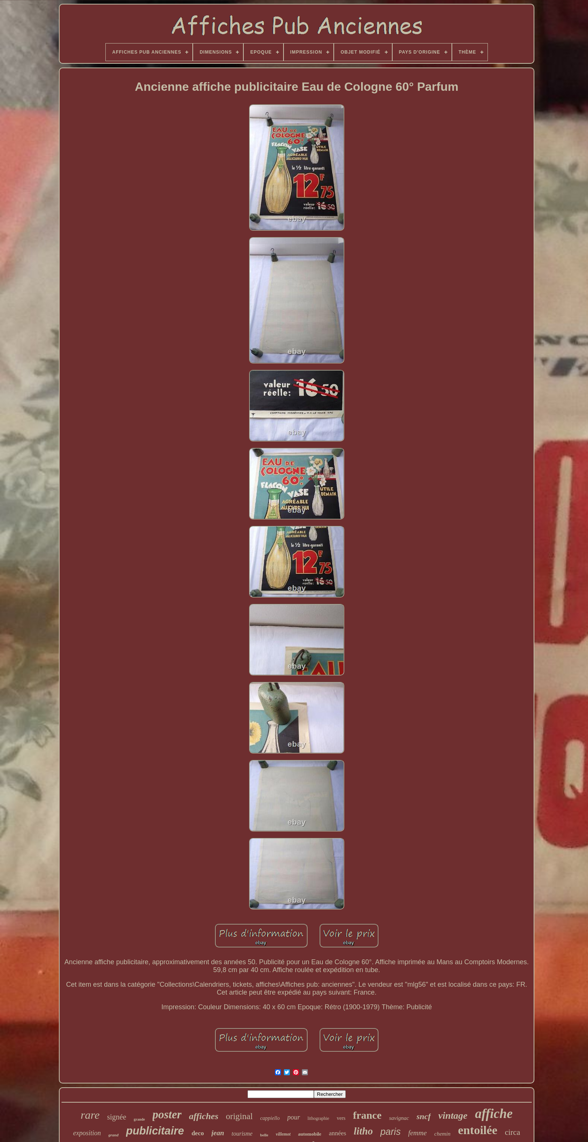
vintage (453, 1115)
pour (293, 1117)
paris (390, 1131)
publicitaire (155, 1131)
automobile (309, 1134)
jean (218, 1133)
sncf (424, 1116)
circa (512, 1132)
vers (341, 1118)
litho (363, 1131)
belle (264, 1135)
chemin (442, 1134)
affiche (494, 1113)
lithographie (318, 1118)
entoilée (477, 1130)
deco (198, 1133)
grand (113, 1135)
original (239, 1116)
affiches (203, 1116)
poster (167, 1114)
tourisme (241, 1133)
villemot (283, 1134)
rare (90, 1115)
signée (116, 1117)
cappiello (270, 1118)
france (367, 1115)
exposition (87, 1133)
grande (139, 1119)
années (337, 1133)
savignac (399, 1118)
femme (417, 1133)
